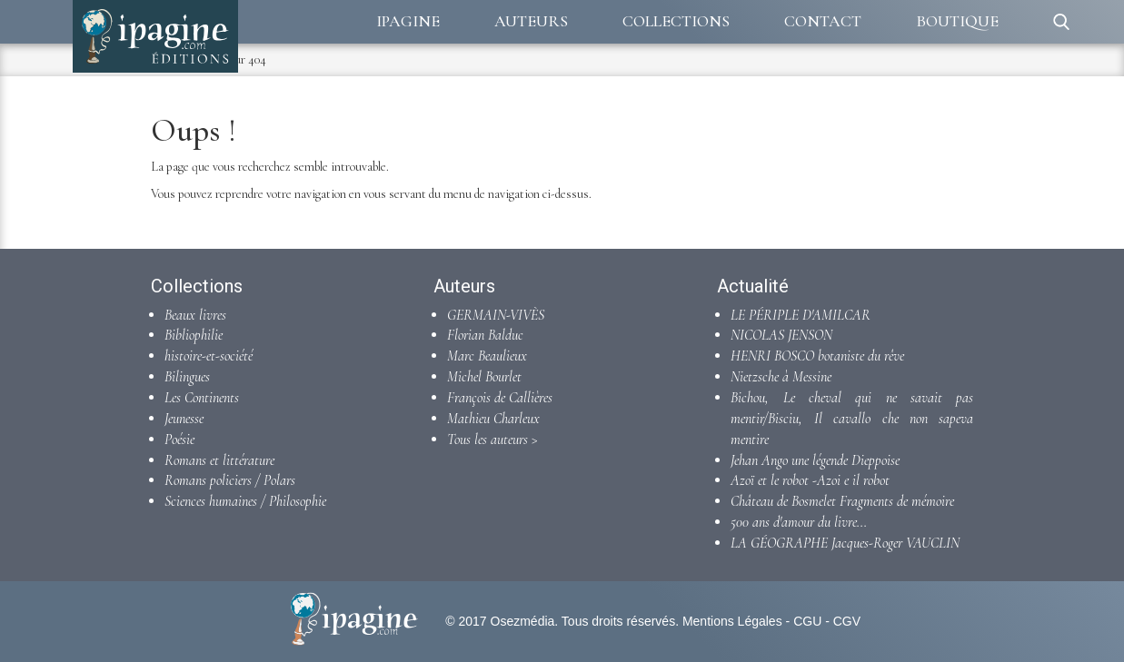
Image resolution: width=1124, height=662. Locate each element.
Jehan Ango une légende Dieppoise (815, 460)
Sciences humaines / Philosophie (245, 501)
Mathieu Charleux (493, 419)
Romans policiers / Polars (229, 480)
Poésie (179, 439)
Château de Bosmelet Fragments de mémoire (842, 501)
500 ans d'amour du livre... (799, 522)
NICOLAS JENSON (781, 335)
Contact (822, 21)
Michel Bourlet (484, 377)
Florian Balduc (485, 335)
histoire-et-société (208, 356)
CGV (846, 621)
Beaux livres (195, 315)
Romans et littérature (219, 460)
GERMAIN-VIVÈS (495, 315)
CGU (807, 621)
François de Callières (499, 398)
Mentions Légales (732, 621)
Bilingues (187, 377)
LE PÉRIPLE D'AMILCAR (800, 315)
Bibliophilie (193, 335)
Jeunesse (184, 419)
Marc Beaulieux (487, 356)
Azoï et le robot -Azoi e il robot (810, 480)
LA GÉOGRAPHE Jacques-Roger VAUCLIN (845, 543)
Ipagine (408, 21)
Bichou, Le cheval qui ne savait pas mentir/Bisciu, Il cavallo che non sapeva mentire (852, 419)
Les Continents (201, 398)
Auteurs (531, 21)
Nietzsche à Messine (781, 377)
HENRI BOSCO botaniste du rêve (817, 356)
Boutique (957, 21)
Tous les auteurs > (492, 439)
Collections (676, 21)
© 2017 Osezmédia (499, 621)
